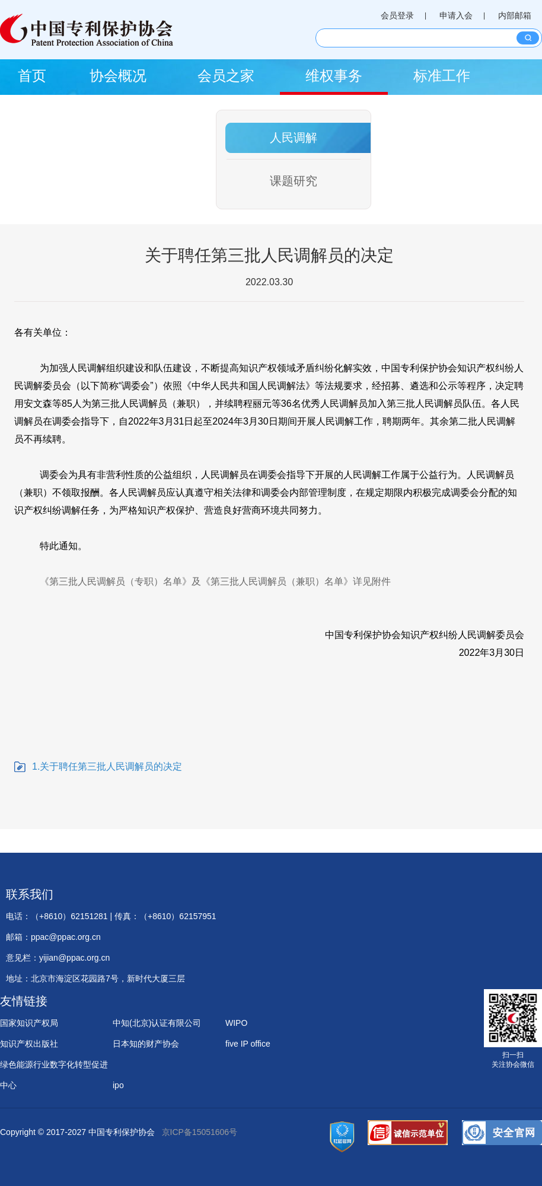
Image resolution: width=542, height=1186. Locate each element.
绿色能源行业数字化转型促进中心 (54, 1067)
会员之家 (225, 76)
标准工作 (441, 76)
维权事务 (333, 76)
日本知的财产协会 (146, 1043)
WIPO (236, 1023)
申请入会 (456, 15)
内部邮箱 (514, 15)
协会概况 (118, 76)
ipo (118, 1085)
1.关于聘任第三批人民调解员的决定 (107, 766)
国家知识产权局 (29, 1023)
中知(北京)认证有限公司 (157, 1023)
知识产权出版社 (29, 1043)
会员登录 (397, 15)
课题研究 (293, 180)
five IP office (247, 1043)
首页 (32, 76)
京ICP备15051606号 (200, 1132)
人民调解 (293, 137)
